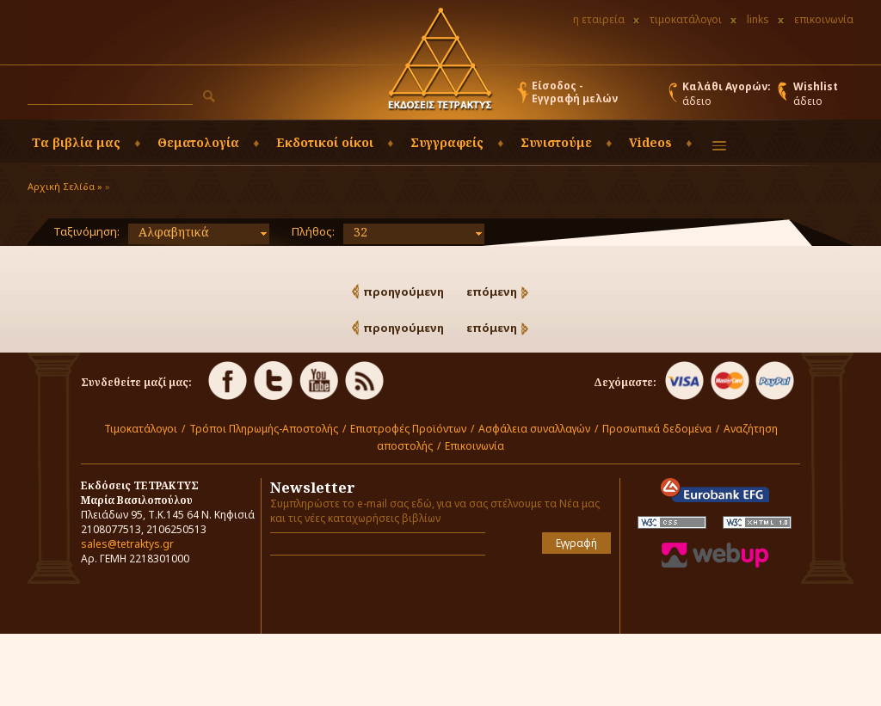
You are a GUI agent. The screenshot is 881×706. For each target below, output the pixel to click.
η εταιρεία (599, 19)
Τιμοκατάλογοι (140, 428)
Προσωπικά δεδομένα (657, 428)
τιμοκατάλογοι (686, 19)
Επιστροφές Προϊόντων (408, 428)
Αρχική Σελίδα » (65, 186)
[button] (209, 96)
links (758, 19)
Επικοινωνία (474, 446)
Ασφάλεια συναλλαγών (534, 428)
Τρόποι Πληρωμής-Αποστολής (263, 428)
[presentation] (370, 594)
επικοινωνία (823, 19)
